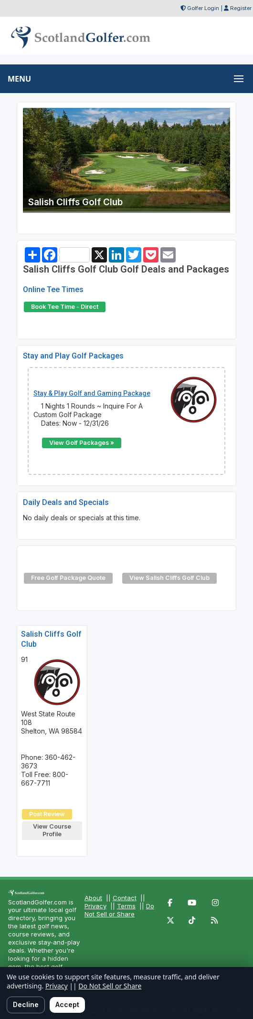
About (93, 898)
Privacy (95, 906)
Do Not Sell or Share (119, 910)
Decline (26, 1004)
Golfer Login (203, 8)
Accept (67, 1004)
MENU (19, 79)
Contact (125, 898)
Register (241, 8)
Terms (126, 906)
